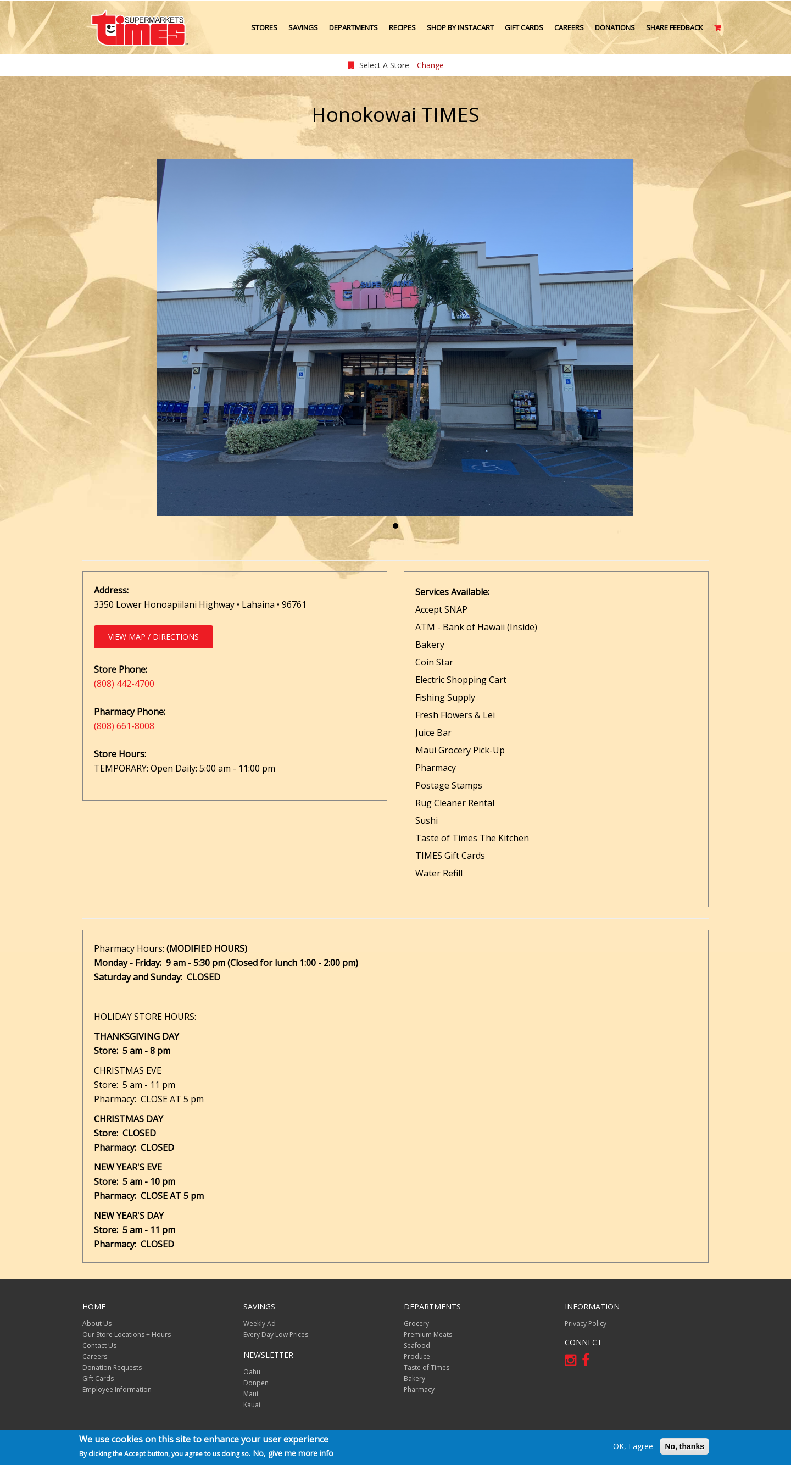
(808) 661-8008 (124, 726)
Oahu (251, 1372)
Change (430, 65)
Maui (250, 1394)
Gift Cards (524, 27)
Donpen (256, 1383)
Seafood (417, 1345)
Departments (353, 27)
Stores (264, 27)
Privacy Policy (585, 1323)
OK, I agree (633, 1446)
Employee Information (117, 1389)
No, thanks (684, 1446)
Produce (417, 1356)
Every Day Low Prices (275, 1334)
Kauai (251, 1404)
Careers (569, 27)
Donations (615, 27)
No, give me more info (293, 1453)
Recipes (402, 27)
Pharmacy (419, 1389)
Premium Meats (428, 1334)
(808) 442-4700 (124, 684)
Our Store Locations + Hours (126, 1334)
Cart (718, 31)
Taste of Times (426, 1367)
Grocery (416, 1323)
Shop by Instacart (460, 27)
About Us (97, 1323)
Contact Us (99, 1345)
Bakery (414, 1378)
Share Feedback (674, 27)
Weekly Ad (259, 1323)
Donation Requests (112, 1367)
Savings (303, 27)
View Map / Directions (153, 636)
